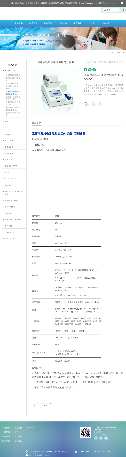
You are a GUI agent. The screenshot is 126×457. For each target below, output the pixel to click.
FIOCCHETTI (11, 165)
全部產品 (19, 22)
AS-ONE (9, 140)
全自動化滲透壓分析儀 (13, 86)
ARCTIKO (9, 120)
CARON (9, 159)
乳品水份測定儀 (12, 82)
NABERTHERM (12, 200)
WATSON (9, 238)
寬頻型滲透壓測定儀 (13, 113)
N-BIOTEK (10, 206)
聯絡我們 (107, 22)
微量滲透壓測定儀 (13, 74)
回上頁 (44, 405)
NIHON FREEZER (13, 219)
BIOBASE (9, 152)
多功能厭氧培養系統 (13, 78)
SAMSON (9, 231)
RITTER (9, 225)
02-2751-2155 (104, 451)
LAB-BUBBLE (11, 178)
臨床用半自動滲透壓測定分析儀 (13, 97)
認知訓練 (63, 22)
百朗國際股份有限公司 (63, 13)
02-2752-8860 (84, 451)
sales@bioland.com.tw (39, 454)
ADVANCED (10, 70)
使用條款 (18, 440)
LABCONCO (11, 171)
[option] (56, 89)
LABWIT (9, 184)
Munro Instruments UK (14, 192)
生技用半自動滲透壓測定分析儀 (13, 108)
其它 (92, 22)
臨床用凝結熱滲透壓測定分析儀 (13, 92)
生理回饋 (33, 22)
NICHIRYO (10, 212)
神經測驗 (48, 22)
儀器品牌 (78, 22)
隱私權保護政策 (108, 3)
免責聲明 (30, 427)
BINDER (9, 146)
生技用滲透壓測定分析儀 (13, 102)
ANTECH (9, 133)
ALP (7, 127)
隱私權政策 (98, 431)
